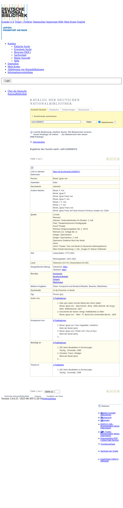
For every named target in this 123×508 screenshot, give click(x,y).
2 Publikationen (59, 298)
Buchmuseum (84, 110)
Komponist (57, 274)
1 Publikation (58, 365)
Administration (37, 142)
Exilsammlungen (68, 110)
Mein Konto (70, 21)
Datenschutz (39, 21)
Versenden (105, 420)
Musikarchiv (54, 110)
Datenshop (13, 63)
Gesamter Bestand (38, 110)
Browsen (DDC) (22, 52)
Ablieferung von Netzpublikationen (26, 69)
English (81, 21)
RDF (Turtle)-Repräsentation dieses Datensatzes (109, 434)
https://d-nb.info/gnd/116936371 (66, 172)
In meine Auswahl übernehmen (107, 414)
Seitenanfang (49, 398)
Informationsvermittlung (20, 72)
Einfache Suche (22, 46)
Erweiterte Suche (23, 49)
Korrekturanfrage (106, 444)
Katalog (12, 43)
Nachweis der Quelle (109, 451)
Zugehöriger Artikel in (109, 460)
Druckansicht (105, 417)
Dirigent (56, 279)
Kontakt (5, 21)
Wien (65, 267)
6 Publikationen (59, 320)
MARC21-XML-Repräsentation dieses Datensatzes (109, 426)
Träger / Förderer (23, 21)
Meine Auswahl (22, 58)
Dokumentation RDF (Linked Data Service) (109, 439)
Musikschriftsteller (60, 276)
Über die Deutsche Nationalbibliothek (17, 92)
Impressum (52, 21)
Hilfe (61, 21)
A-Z (12, 21)
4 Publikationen (59, 343)
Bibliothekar (58, 282)
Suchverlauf (20, 55)
